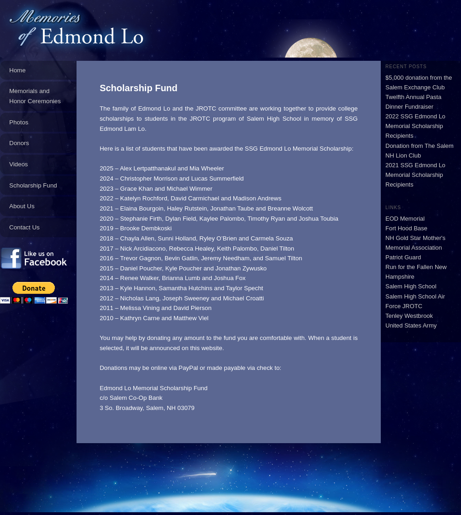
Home (17, 70)
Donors (19, 143)
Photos (19, 122)
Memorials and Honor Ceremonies (35, 96)
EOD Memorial (405, 218)
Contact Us (24, 227)
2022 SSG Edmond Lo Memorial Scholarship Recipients (415, 126)
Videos (18, 164)
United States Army (411, 325)
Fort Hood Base (406, 228)
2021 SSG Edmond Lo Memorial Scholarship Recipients (415, 175)
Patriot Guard (403, 257)
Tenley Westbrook (409, 315)
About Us (22, 206)
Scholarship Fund (33, 185)
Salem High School (411, 286)
